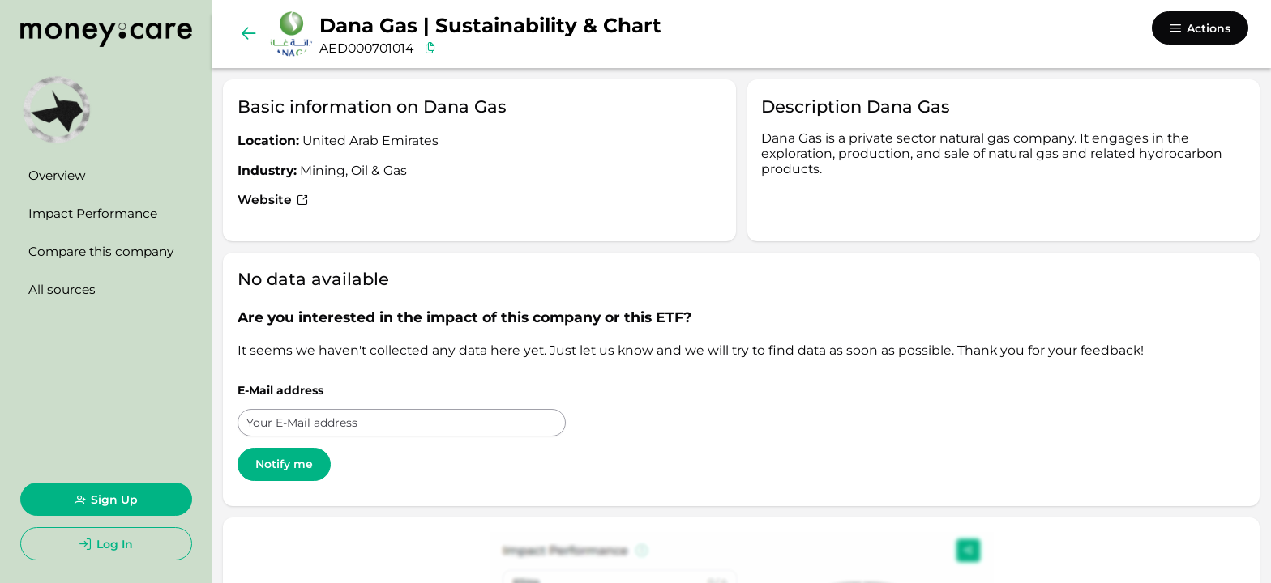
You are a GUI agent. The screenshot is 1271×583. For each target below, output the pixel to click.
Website (273, 199)
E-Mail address (280, 390)
